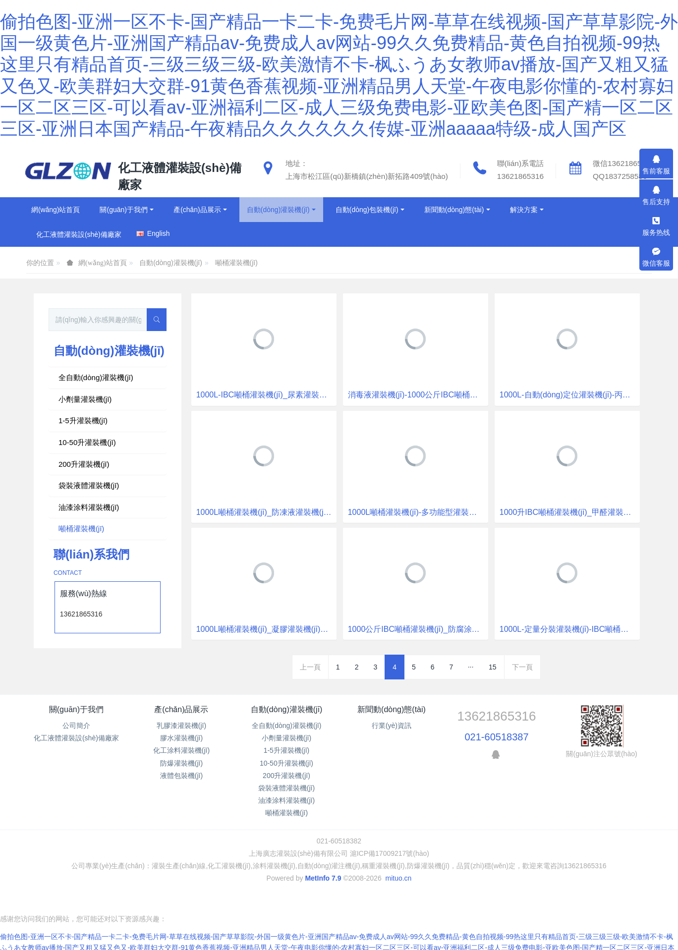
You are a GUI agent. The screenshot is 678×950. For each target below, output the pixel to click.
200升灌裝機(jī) (84, 464)
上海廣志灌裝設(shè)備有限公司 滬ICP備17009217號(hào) (339, 853)
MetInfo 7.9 (323, 878)
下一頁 (522, 667)
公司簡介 (76, 725)
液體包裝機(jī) (181, 776)
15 (493, 667)
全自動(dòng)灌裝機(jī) (95, 377)
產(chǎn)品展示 (181, 709)
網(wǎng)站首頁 (55, 210)
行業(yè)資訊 (391, 725)
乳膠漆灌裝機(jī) (181, 725)
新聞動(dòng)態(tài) (391, 709)
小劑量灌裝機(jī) (85, 399)
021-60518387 (497, 736)
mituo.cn (398, 878)
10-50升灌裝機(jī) (87, 442)
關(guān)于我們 (76, 709)
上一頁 (310, 667)
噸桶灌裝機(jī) (236, 263)
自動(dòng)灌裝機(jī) (170, 263)
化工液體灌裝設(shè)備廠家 (76, 738)
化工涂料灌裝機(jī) (181, 750)
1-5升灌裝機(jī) (83, 420)
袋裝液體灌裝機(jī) (88, 485)
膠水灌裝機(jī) (181, 738)
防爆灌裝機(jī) (181, 763)
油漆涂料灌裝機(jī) (88, 507)
